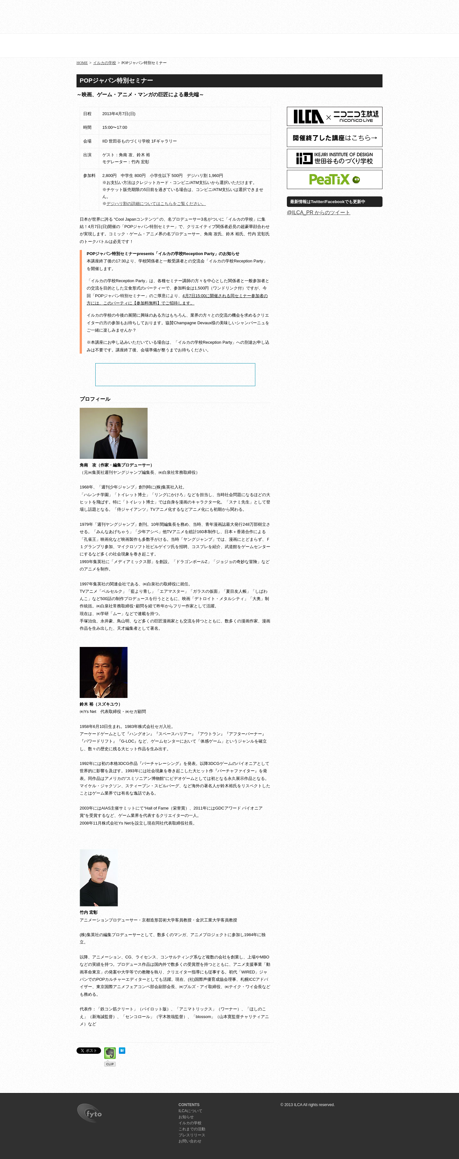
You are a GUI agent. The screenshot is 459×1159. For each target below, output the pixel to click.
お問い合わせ (189, 1141)
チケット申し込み (175, 374)
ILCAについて (160, 18)
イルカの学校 (259, 18)
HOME (82, 63)
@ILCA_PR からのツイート (318, 212)
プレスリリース (357, 18)
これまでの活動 (191, 1129)
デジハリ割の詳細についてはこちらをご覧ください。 (156, 203)
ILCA (96, 16)
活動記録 (308, 18)
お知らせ (209, 18)
